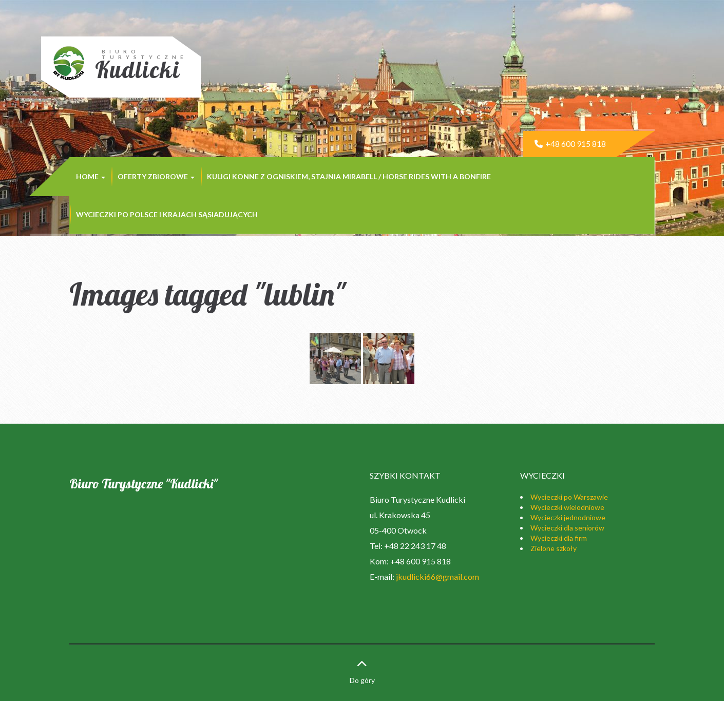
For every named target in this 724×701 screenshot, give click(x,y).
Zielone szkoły (553, 548)
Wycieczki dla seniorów (567, 527)
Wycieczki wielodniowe (567, 507)
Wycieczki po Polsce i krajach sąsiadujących (167, 214)
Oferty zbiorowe (156, 176)
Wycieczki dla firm (558, 538)
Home (90, 176)
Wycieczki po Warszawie (569, 496)
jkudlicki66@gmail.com (437, 576)
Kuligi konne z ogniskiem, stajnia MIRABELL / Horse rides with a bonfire (349, 176)
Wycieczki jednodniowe (567, 517)
